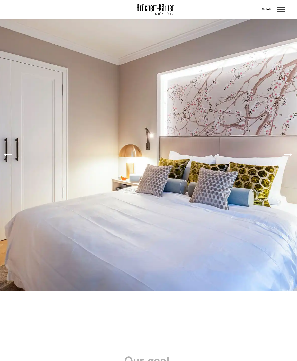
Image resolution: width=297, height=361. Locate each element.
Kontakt (266, 9)
